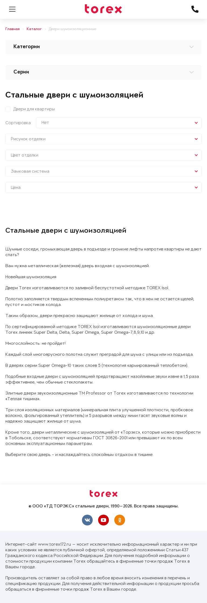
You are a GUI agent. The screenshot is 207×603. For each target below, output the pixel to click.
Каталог (34, 29)
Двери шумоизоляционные (72, 29)
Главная (12, 29)
